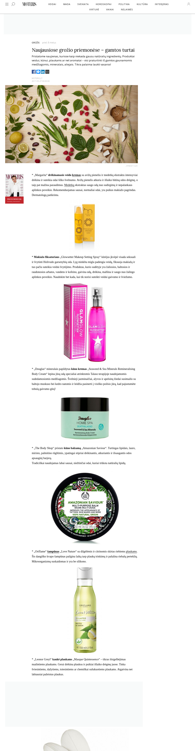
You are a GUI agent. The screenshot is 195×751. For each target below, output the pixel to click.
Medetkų (69, 185)
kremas (76, 175)
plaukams (131, 551)
